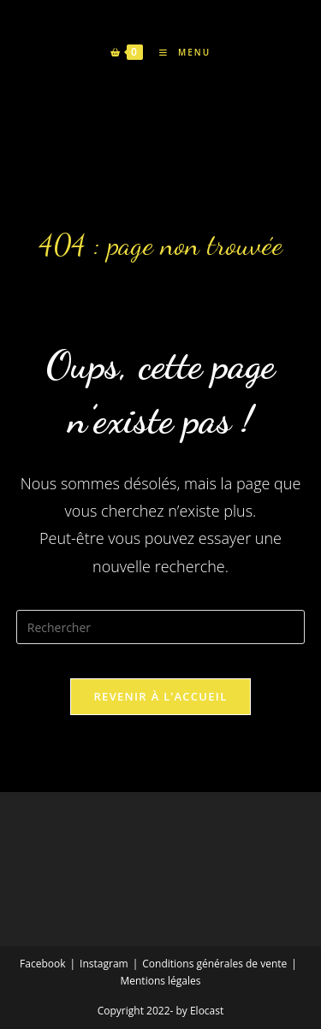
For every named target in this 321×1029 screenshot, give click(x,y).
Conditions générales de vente (214, 963)
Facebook (42, 963)
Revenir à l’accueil (160, 696)
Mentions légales (160, 980)
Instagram (104, 963)
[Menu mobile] (178, 52)
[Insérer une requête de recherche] (161, 627)
